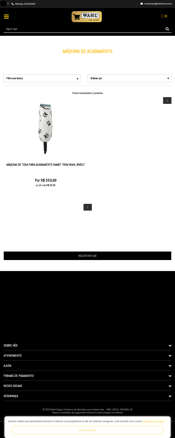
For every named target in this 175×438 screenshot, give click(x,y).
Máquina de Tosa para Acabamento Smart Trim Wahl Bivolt (45, 165)
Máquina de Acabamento (109, 56)
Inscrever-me (87, 256)
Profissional (88, 56)
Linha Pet (73, 56)
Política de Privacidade (153, 421)
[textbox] (87, 29)
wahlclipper (59, 56)
